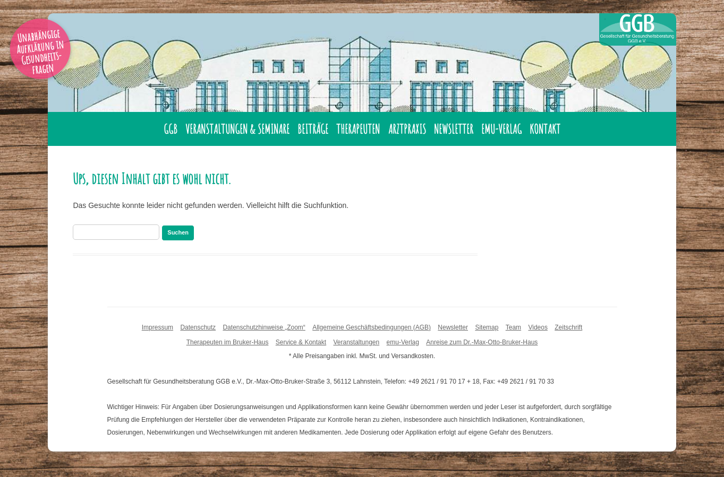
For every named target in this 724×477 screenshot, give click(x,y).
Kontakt (545, 129)
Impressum (157, 327)
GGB (170, 129)
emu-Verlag (501, 129)
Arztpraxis (407, 129)
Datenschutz (198, 327)
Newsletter (453, 129)
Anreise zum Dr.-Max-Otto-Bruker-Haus (482, 342)
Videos (537, 327)
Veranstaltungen (356, 342)
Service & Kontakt (301, 342)
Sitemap (486, 327)
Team (513, 327)
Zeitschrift (568, 327)
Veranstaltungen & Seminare (237, 129)
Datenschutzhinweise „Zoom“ (264, 327)
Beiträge (312, 129)
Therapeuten (358, 129)
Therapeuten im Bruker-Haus (227, 342)
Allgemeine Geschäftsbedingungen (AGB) (371, 327)
